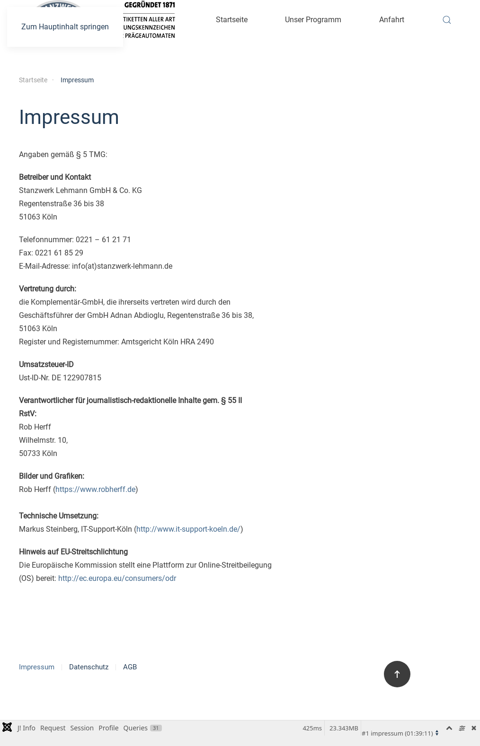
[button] (447, 20)
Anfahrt (391, 19)
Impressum (36, 667)
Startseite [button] (232, 19)
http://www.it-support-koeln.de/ (188, 529)
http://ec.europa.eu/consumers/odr (117, 578)
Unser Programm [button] (313, 19)
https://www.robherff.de (95, 489)
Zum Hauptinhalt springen (65, 26)
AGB (130, 667)
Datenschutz (88, 667)
